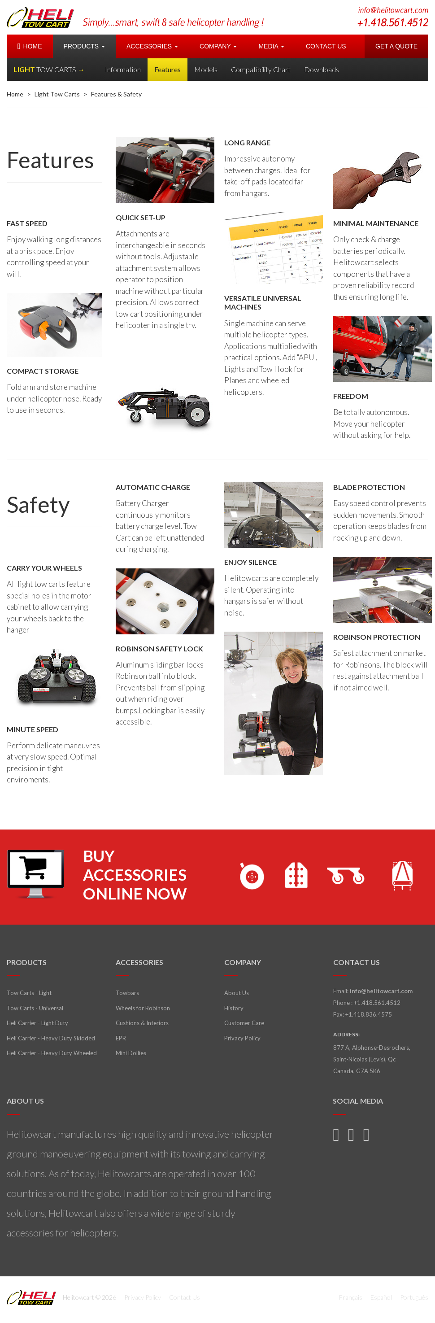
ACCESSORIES (152, 46)
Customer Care (244, 1022)
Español (381, 1297)
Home (15, 94)
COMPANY (218, 46)
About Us (236, 992)
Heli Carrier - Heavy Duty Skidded (51, 1038)
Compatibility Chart (261, 69)
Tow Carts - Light (29, 992)
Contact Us (184, 1297)
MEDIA (271, 46)
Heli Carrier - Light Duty (37, 1022)
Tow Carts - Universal (35, 1008)
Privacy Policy (242, 1038)
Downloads (321, 69)
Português (414, 1297)
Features (167, 69)
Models (206, 69)
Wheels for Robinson (143, 1008)
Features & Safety (116, 94)
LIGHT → (49, 69)
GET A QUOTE (396, 46)
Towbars (127, 992)
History (234, 1008)
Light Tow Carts (57, 94)
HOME (29, 46)
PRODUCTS (84, 46)
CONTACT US (326, 46)
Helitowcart (40, 17)
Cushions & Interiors (142, 1022)
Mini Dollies (131, 1053)
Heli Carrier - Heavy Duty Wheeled (52, 1053)
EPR (121, 1038)
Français (350, 1297)
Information (123, 69)
